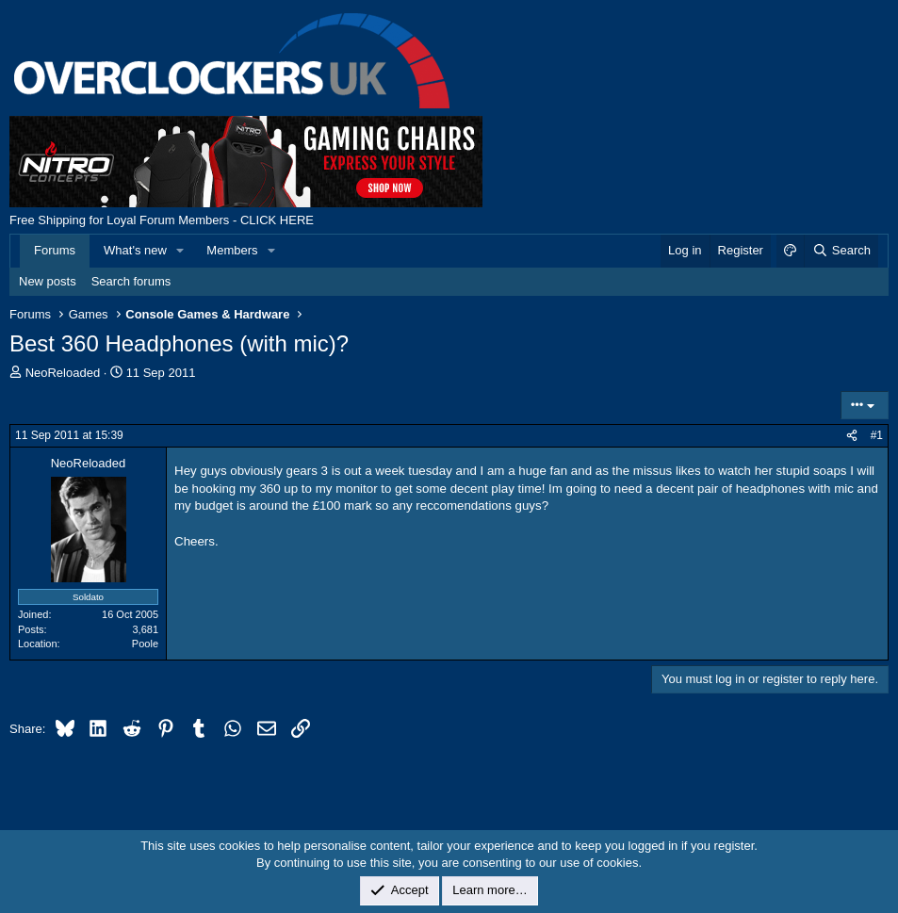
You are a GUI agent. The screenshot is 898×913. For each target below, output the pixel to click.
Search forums (131, 281)
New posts (47, 281)
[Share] (852, 436)
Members (231, 250)
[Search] (841, 251)
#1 (877, 435)
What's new (135, 250)
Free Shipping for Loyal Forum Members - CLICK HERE (161, 220)
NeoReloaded (63, 373)
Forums (54, 250)
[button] (181, 251)
